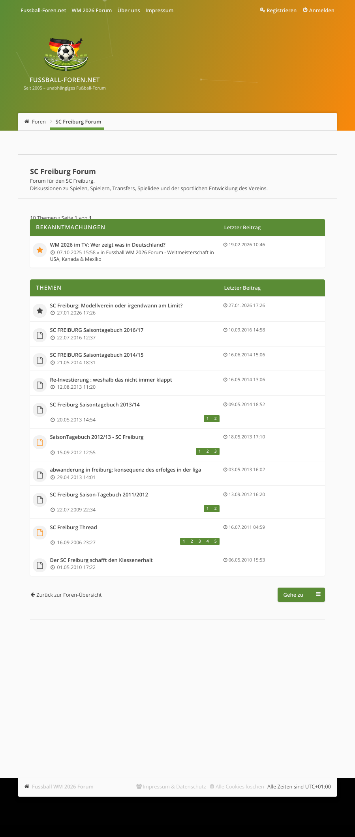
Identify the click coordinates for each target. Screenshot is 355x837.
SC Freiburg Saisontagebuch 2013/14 (94, 405)
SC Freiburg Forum (78, 121)
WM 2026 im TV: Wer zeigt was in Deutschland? (107, 245)
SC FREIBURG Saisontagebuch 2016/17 (96, 330)
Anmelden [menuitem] (321, 10)
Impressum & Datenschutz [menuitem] (174, 786)
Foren (39, 121)
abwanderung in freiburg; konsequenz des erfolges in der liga (125, 470)
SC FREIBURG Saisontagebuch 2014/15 (96, 355)
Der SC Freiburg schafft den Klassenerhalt (101, 560)
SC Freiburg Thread (73, 527)
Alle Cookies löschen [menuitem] (240, 786)
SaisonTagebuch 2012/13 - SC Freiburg (96, 437)
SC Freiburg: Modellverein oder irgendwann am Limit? (116, 306)
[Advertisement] (177, 687)
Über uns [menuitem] (128, 10)
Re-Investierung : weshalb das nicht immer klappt (111, 380)
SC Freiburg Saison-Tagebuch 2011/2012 (99, 495)
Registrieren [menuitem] (282, 10)
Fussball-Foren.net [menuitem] (43, 10)
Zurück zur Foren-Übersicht (69, 594)
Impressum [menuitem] (160, 10)
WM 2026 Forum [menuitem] (92, 10)
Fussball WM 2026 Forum (63, 786)
